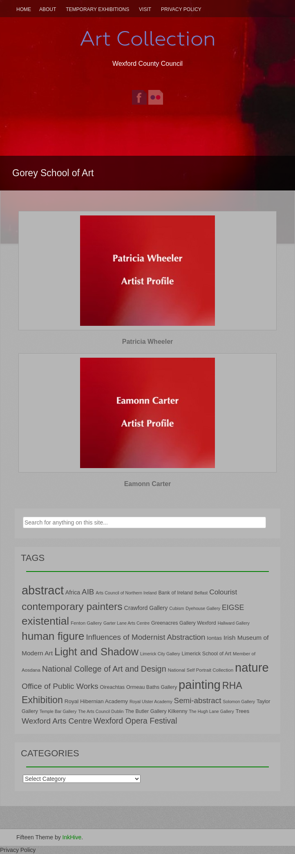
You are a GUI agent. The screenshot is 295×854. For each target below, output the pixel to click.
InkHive (72, 837)
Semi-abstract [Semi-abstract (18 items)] (197, 700)
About (47, 9)
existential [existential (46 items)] (45, 621)
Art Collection (147, 38)
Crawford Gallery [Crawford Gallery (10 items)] (146, 608)
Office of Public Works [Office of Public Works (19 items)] (60, 686)
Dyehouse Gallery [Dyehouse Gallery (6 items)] (202, 608)
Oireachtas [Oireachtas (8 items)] (112, 687)
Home (23, 9)
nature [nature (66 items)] (252, 667)
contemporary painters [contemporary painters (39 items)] (72, 606)
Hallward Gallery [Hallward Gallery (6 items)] (234, 623)
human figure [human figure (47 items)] (53, 636)
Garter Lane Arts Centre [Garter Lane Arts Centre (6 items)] (126, 623)
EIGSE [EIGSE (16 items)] (233, 607)
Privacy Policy (181, 9)
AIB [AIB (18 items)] (88, 591)
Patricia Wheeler (147, 341)
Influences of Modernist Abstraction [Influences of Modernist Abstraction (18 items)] (145, 637)
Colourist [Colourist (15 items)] (223, 592)
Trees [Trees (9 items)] (242, 711)
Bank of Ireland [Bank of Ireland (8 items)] (175, 593)
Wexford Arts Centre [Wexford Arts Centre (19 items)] (57, 721)
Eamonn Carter (147, 483)
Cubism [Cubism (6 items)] (176, 608)
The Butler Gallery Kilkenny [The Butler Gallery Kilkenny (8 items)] (156, 711)
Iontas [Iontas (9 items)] (214, 638)
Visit (145, 9)
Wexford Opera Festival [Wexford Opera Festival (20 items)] (135, 720)
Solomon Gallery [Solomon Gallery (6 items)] (239, 701)
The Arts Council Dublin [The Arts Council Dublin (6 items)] (100, 711)
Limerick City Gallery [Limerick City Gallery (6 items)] (160, 653)
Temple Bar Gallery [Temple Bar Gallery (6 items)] (58, 711)
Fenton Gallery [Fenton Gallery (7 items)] (86, 622)
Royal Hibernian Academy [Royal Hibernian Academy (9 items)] (96, 701)
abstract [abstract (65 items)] (43, 590)
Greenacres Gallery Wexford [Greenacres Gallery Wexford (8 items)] (183, 623)
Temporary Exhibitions (97, 9)
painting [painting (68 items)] (200, 684)
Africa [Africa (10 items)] (72, 592)
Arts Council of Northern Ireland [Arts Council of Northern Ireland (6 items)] (126, 592)
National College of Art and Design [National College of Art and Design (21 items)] (104, 668)
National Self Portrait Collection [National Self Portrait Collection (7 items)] (200, 669)
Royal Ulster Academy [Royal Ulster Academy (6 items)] (151, 701)
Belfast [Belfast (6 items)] (201, 592)
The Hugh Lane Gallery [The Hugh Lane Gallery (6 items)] (211, 711)
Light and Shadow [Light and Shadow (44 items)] (96, 651)
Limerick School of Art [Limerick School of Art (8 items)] (206, 654)
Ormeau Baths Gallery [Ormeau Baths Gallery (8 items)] (151, 687)
